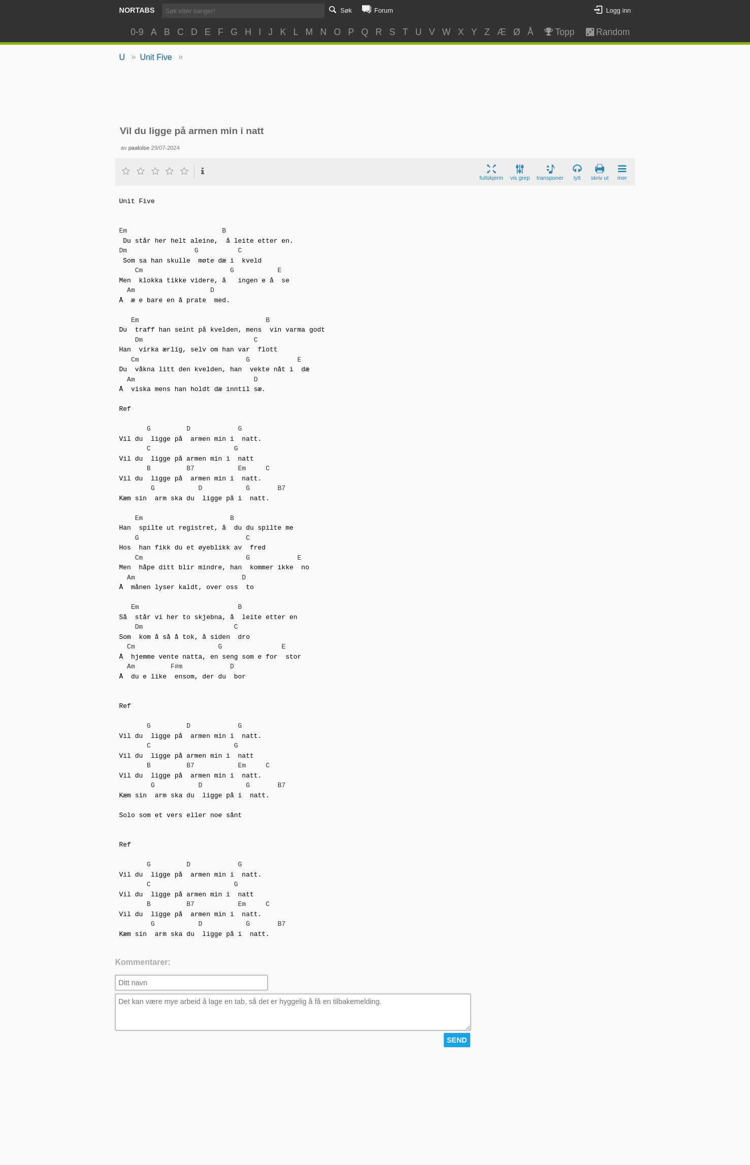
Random (602, 32)
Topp (559, 32)
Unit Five (156, 57)
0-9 (137, 32)
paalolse (139, 148)
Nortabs (137, 10)
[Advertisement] (375, 94)
